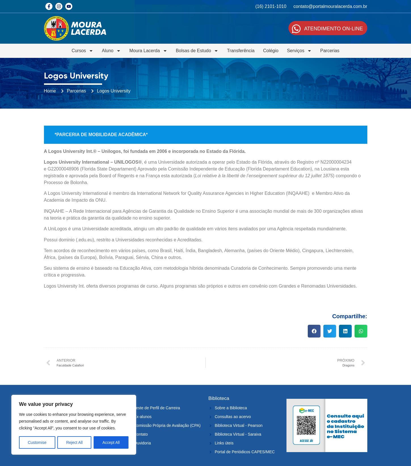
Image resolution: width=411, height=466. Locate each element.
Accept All (111, 442)
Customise (37, 442)
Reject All (74, 442)
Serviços (299, 51)
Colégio (270, 50)
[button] (314, 331)
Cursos (82, 51)
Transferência (240, 50)
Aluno (111, 51)
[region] (73, 425)
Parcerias (330, 50)
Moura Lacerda (148, 51)
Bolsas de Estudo (197, 51)
